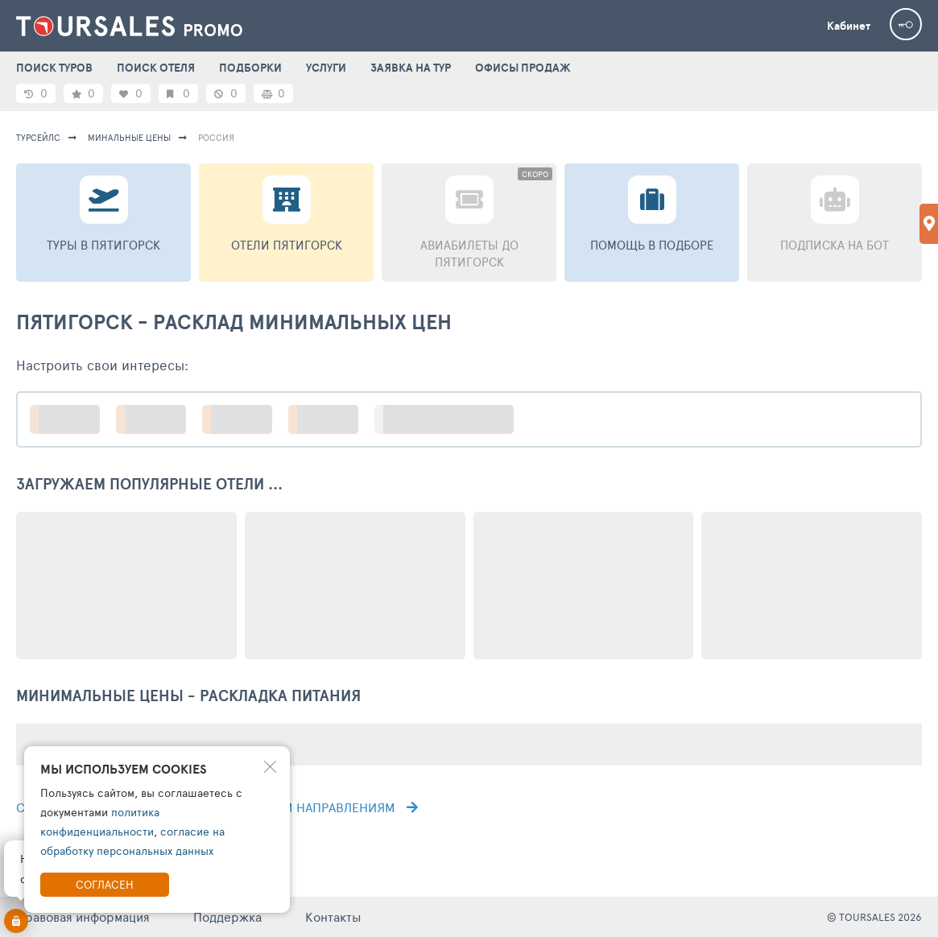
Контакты (333, 916)
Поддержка (227, 916)
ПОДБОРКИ (250, 68)
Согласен (105, 884)
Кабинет (848, 26)
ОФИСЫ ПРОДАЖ (523, 68)
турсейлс (38, 137)
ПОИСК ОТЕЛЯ (156, 68)
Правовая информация (83, 916)
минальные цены (129, 137)
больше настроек (452, 419)
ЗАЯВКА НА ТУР (410, 68)
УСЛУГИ (326, 68)
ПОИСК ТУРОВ (54, 68)
